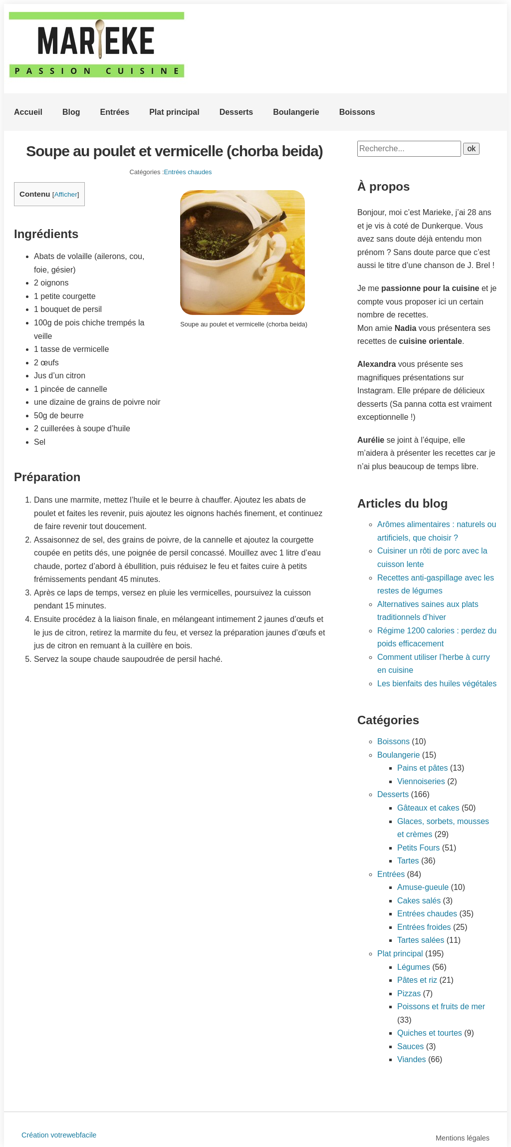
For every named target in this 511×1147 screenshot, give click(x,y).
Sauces (410, 1046)
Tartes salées (420, 940)
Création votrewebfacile (58, 1135)
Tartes (408, 861)
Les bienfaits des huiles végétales (437, 683)
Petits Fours (418, 848)
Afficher (65, 194)
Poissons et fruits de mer (441, 1006)
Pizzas (409, 993)
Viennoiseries (421, 781)
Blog (71, 112)
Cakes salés (419, 900)
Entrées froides (424, 927)
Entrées (114, 112)
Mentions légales (463, 1138)
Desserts (237, 112)
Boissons (357, 112)
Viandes (411, 1059)
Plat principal (174, 112)
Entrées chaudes (188, 172)
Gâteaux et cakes (428, 808)
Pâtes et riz (417, 980)
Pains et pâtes (422, 768)
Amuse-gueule (423, 887)
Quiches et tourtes (429, 1033)
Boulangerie (296, 112)
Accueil (28, 112)
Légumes (413, 967)
